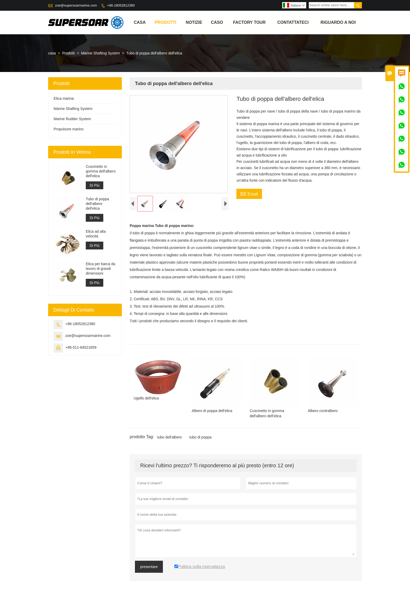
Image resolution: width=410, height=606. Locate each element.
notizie (194, 22)
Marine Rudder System (72, 119)
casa (140, 22)
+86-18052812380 (121, 5)
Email (249, 193)
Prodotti (165, 22)
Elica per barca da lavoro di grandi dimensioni (100, 268)
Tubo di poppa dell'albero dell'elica (97, 203)
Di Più (94, 185)
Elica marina (64, 98)
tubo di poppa (200, 438)
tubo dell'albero (169, 438)
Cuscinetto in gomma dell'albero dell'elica (101, 171)
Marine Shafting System (100, 53)
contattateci (293, 22)
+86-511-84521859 (80, 347)
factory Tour (249, 22)
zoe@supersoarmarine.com (76, 5)
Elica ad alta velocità (96, 233)
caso (217, 22)
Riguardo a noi (338, 22)
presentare (149, 568)
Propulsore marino (68, 129)
